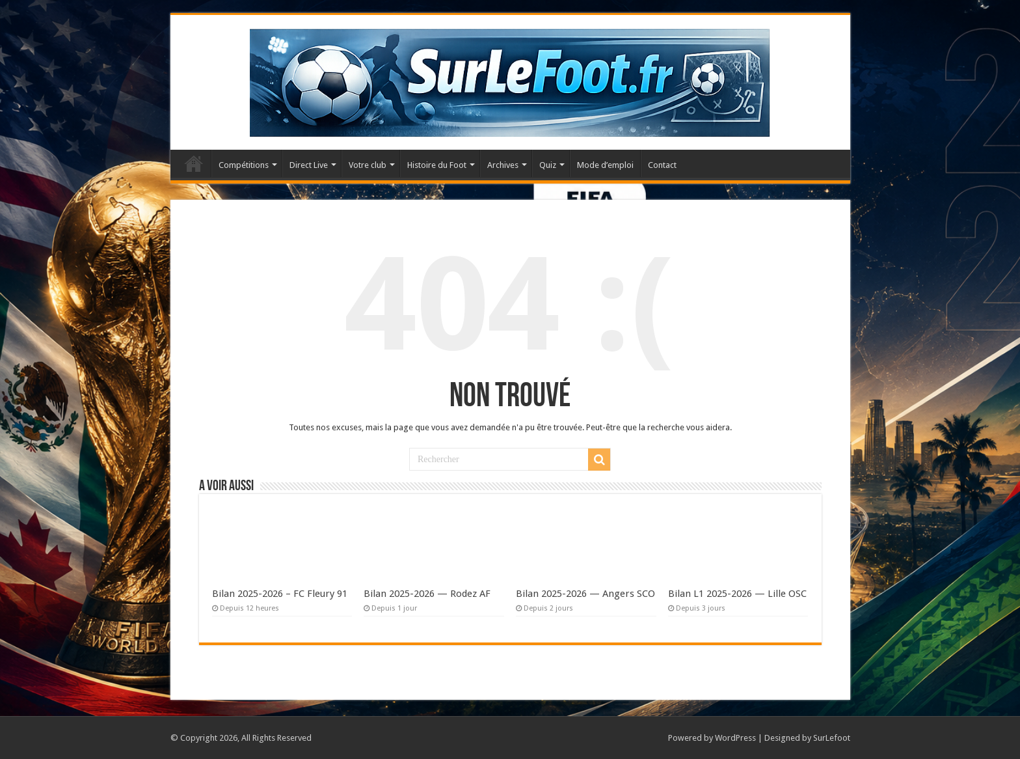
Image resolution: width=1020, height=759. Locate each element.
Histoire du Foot (436, 165)
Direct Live (308, 165)
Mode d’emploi (605, 165)
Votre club (367, 165)
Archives (502, 165)
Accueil (194, 163)
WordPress (735, 738)
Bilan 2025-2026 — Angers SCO (585, 594)
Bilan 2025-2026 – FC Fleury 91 (279, 594)
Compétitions (244, 165)
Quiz (547, 165)
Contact (662, 165)
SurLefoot (831, 738)
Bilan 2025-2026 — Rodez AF (427, 594)
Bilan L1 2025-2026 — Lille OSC (737, 594)
